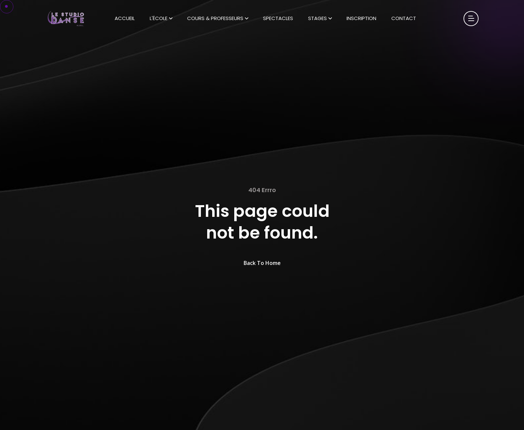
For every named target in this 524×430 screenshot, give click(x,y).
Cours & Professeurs (215, 18)
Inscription (361, 18)
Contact (403, 18)
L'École (158, 18)
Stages (317, 18)
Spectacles (278, 18)
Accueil (125, 18)
